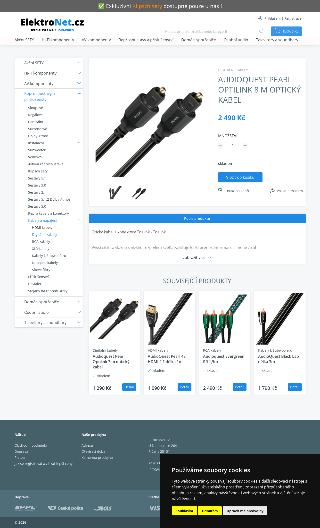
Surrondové (37, 129)
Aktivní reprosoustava (45, 164)
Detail (129, 387)
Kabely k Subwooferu (49, 255)
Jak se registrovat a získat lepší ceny (44, 463)
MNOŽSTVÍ (227, 135)
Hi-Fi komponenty (58, 40)
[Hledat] (258, 31)
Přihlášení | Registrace (283, 18)
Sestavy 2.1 (37, 192)
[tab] (197, 218)
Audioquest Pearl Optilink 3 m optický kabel (111, 362)
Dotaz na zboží (237, 190)
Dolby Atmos (38, 136)
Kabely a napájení (42, 220)
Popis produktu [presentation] (197, 218)
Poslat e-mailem (290, 190)
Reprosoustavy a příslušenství (146, 40)
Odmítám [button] (210, 511)
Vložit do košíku (240, 177)
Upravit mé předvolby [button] (245, 511)
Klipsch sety (38, 171)
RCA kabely (41, 241)
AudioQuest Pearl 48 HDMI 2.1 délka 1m (167, 359)
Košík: (289, 31)
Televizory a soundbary (277, 40)
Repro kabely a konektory (48, 213)
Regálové (35, 114)
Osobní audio (236, 40)
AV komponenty (96, 40)
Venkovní (35, 157)
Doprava (21, 451)
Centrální (35, 121)
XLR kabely (40, 248)
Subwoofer (37, 150)
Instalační (36, 143)
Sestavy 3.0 (37, 185)
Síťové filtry (41, 269)
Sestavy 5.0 (37, 206)
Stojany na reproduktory (47, 291)
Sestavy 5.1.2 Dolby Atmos (49, 199)
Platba (20, 457)
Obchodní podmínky (31, 445)
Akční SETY (24, 40)
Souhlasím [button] (184, 511)
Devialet (34, 283)
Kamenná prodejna (97, 457)
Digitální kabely (44, 234)
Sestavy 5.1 (37, 178)
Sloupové (35, 107)
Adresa (87, 445)
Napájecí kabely (45, 262)
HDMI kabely (42, 227)
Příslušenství (38, 276)
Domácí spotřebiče (198, 40)
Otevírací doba (93, 451)
